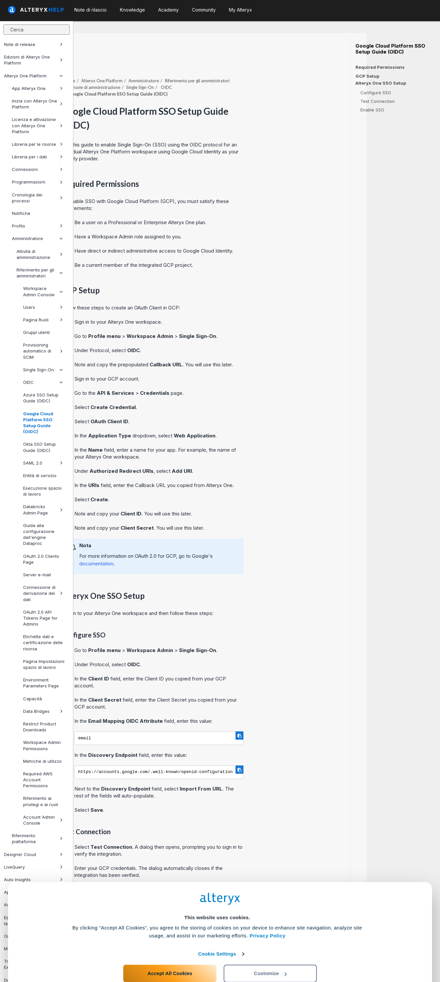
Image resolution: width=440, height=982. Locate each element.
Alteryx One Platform (33, 75)
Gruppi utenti (36, 332)
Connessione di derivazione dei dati (43, 593)
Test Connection (377, 101)
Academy (168, 10)
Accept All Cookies (170, 953)
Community (204, 10)
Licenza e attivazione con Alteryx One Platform (37, 125)
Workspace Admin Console (43, 291)
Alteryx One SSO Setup (380, 83)
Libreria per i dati (37, 156)
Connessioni (37, 169)
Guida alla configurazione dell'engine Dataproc (39, 534)
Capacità (32, 698)
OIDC (43, 382)
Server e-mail (37, 574)
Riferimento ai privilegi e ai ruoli (40, 801)
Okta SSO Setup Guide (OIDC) (39, 447)
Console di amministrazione (167, 69)
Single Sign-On (43, 369)
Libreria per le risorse (37, 144)
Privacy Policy (267, 915)
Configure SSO (375, 92)
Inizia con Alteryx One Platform (37, 103)
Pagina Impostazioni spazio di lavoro (43, 664)
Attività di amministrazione (40, 254)
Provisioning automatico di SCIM (43, 350)
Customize (270, 953)
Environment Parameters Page (41, 682)
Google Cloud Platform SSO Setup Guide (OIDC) (38, 422)
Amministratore (37, 238)
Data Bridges (43, 711)
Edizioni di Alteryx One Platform (33, 59)
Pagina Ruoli (43, 319)
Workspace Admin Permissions (42, 745)
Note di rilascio (90, 10)
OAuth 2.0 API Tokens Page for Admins (40, 618)
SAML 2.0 (43, 463)
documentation (170, 545)
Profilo (37, 225)
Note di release (33, 44)
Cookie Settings (217, 933)
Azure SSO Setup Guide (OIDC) (40, 397)
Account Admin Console (43, 820)
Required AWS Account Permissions (38, 779)
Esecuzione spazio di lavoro (42, 491)
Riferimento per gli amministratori (40, 272)
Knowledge (132, 10)
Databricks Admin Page (43, 509)
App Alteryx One (37, 88)
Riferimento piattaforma (37, 838)
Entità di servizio (39, 475)
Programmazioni (37, 181)
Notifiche (21, 213)
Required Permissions (380, 67)
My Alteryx (240, 10)
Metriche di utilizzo (42, 761)
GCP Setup (367, 76)
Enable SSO (372, 109)
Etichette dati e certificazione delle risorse (43, 642)
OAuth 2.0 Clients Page (41, 559)
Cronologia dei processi (37, 197)
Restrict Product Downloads (39, 726)
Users (43, 307)
